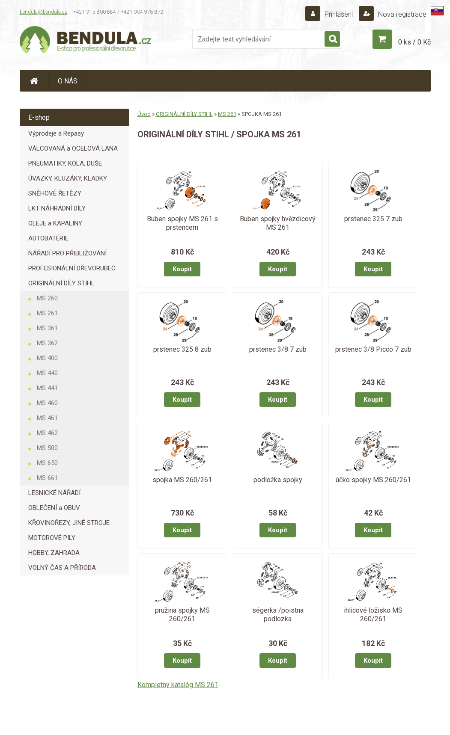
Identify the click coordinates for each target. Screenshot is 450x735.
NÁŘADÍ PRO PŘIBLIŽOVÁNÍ (67, 253)
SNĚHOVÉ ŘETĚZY (54, 193)
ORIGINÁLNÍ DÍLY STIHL (61, 283)
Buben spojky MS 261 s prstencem (182, 223)
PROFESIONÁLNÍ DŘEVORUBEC (72, 268)
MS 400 (47, 358)
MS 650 (47, 463)
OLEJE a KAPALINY (55, 223)
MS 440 (47, 373)
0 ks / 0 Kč (414, 42)
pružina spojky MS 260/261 (182, 614)
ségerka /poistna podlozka (278, 614)
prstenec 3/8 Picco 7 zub (373, 349)
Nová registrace (401, 14)
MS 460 (47, 403)
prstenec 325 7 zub (373, 219)
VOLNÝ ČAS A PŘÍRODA (62, 568)
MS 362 (47, 343)
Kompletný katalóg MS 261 (177, 685)
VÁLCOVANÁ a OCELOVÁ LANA (73, 148)
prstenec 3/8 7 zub (278, 349)
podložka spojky (277, 480)
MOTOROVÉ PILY (51, 538)
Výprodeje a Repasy (56, 133)
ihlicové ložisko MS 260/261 (373, 614)
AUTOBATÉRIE (48, 238)
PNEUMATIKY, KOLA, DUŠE (65, 163)
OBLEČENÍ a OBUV (54, 508)
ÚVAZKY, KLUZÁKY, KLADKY (67, 178)
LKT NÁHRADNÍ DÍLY (57, 208)
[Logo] (86, 41)
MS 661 (47, 478)
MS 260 (47, 298)
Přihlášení (339, 14)
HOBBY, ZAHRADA (54, 553)
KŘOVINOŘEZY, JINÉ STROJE (69, 523)
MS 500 (47, 448)
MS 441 (47, 388)
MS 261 (47, 313)
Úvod (144, 114)
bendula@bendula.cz (43, 12)
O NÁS (67, 81)
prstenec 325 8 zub (182, 349)
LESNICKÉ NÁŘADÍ (54, 493)
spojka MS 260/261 (182, 480)
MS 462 (47, 433)
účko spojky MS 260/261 (373, 480)
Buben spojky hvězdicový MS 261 (278, 223)
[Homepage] (34, 81)
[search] (332, 39)
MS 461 (47, 418)
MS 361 (47, 328)
